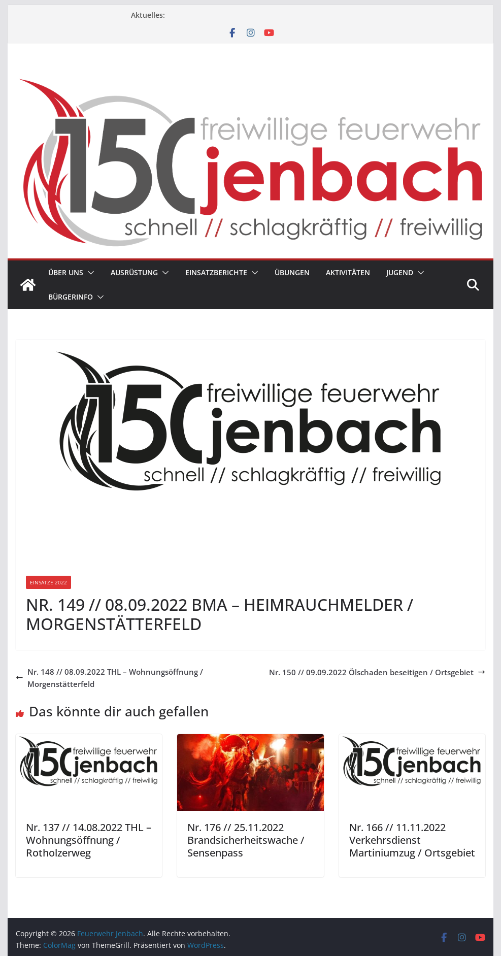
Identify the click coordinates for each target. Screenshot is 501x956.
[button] (88, 273)
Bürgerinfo (70, 297)
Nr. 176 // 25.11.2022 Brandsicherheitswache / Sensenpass (246, 840)
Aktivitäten (348, 272)
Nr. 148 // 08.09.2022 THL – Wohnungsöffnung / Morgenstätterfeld (109, 678)
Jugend (399, 272)
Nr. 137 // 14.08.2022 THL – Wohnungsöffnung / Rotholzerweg (88, 840)
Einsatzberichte (216, 272)
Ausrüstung (134, 272)
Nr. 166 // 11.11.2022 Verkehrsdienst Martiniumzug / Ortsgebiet (412, 840)
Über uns (65, 272)
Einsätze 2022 (48, 582)
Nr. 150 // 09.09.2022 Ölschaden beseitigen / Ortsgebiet (377, 672)
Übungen (292, 272)
